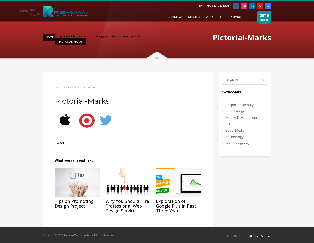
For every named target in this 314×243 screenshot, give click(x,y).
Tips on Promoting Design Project (74, 203)
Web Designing (237, 143)
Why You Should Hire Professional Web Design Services (127, 206)
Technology (235, 137)
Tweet (59, 143)
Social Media (235, 130)
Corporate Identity (69, 36)
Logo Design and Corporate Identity (113, 36)
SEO (229, 124)
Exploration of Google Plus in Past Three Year (176, 206)
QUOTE (264, 18)
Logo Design (235, 111)
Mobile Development (241, 117)
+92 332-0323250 (218, 5)
